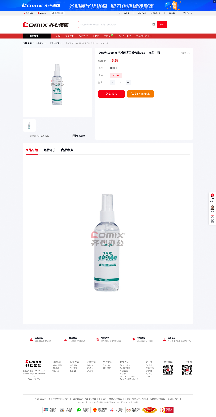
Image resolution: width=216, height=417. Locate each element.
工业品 (95, 36)
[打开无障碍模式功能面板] (57, 13)
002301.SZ (116, 402)
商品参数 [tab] (67, 150)
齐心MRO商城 (125, 365)
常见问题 (55, 371)
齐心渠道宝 (124, 371)
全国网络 (73, 365)
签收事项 (73, 368)
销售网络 (149, 371)
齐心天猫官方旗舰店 (127, 376)
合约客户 (83, 36)
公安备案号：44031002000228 (110, 399)
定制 (58, 36)
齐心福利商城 (125, 368)
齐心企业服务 (125, 36)
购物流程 (55, 368)
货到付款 (90, 368)
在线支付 (90, 365)
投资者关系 (150, 368)
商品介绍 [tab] (32, 150)
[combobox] (117, 24)
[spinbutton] (120, 82)
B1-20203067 (78, 399)
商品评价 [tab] (49, 150)
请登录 (126, 13)
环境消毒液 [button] (56, 43)
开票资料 (149, 376)
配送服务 (73, 371)
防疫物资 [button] (41, 43)
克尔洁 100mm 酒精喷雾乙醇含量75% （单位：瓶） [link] (87, 43)
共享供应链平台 (144, 36)
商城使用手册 (57, 365)
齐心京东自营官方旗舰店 (129, 379)
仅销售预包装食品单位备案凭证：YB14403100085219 (145, 399)
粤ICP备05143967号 (42, 399)
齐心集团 (149, 365)
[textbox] (117, 24)
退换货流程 (107, 368)
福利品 (107, 36)
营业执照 (134, 402)
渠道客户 (69, 36)
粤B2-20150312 (90, 399)
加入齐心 (149, 374)
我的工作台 (142, 13)
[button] (112, 82)
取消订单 (106, 365)
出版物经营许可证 (174, 399)
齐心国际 (123, 374)
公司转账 (90, 371)
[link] (27, 43)
